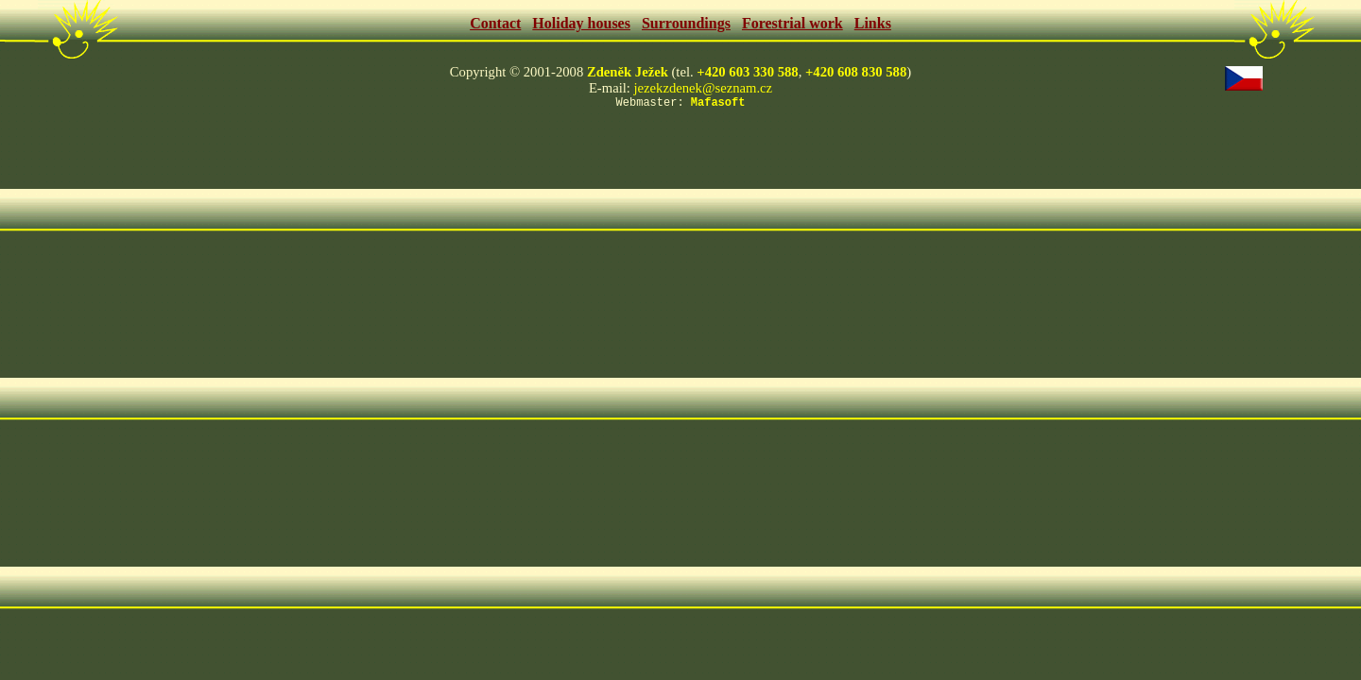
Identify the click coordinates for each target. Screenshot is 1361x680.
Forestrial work (792, 23)
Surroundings (686, 23)
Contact (495, 23)
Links (872, 23)
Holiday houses (581, 23)
